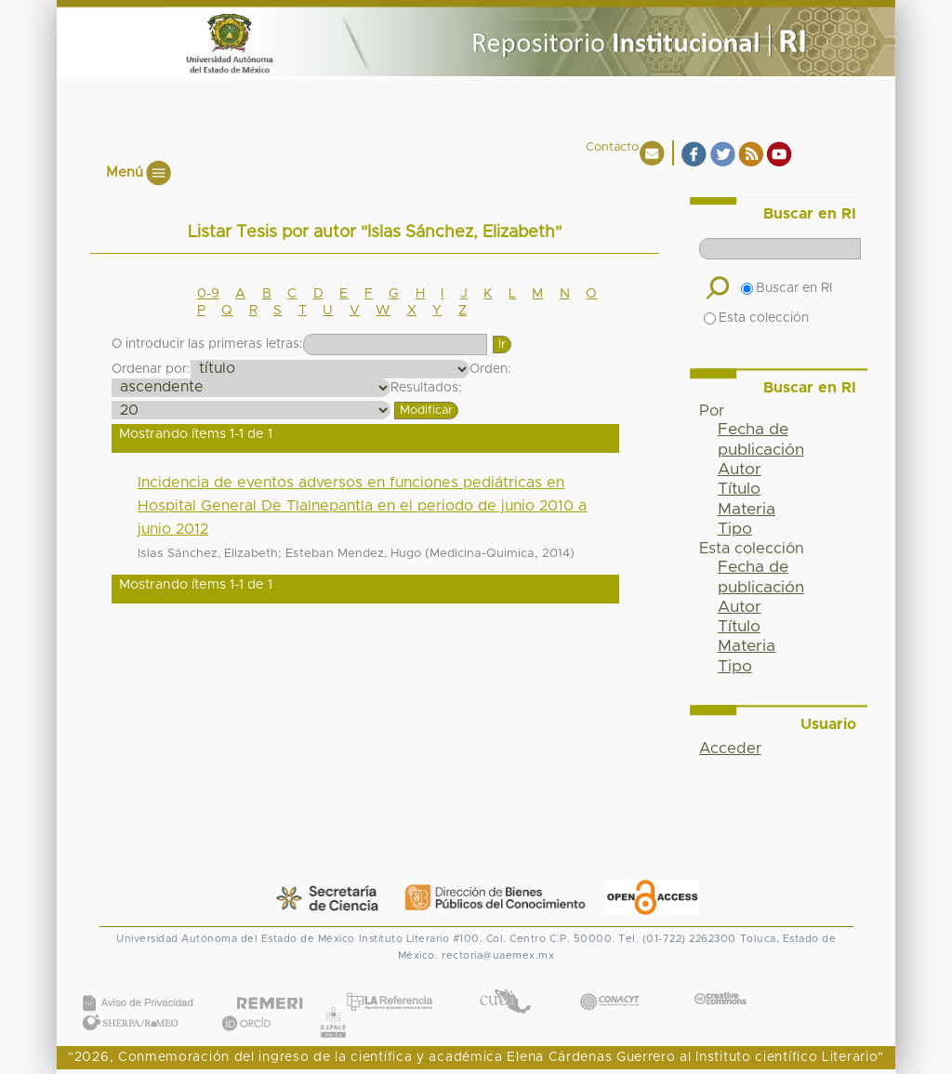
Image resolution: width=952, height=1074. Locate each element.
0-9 (208, 293)
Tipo (735, 529)
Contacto (612, 147)
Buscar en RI (786, 288)
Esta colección (756, 318)
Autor (739, 469)
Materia (746, 509)
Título (739, 489)
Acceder (730, 748)
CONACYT (609, 983)
